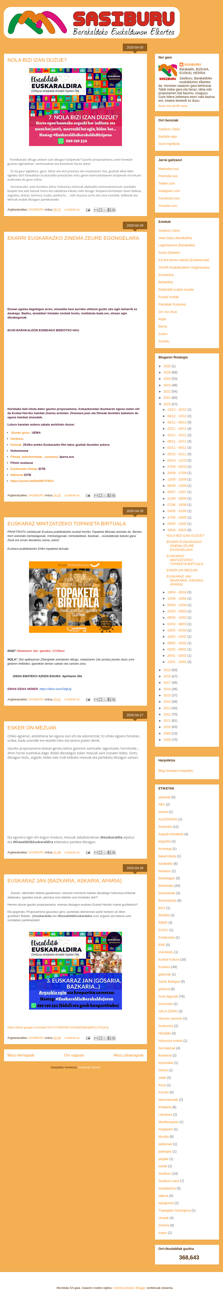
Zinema (163, 1225)
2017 (168, 682)
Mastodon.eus (168, 169)
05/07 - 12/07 (177, 492)
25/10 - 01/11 (177, 454)
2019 (168, 670)
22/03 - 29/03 (177, 611)
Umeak (163, 1218)
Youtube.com (167, 206)
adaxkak (164, 797)
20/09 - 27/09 (177, 473)
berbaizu (164, 871)
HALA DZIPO (167, 1011)
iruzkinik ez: (73, 209)
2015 (168, 695)
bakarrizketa (167, 856)
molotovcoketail (123, 1288)
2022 (168, 391)
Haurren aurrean (170, 1018)
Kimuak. (16, 444)
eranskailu (165, 952)
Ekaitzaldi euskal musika (176, 289)
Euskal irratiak (168, 297)
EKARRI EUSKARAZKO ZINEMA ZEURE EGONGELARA (73, 238)
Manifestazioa (168, 1122)
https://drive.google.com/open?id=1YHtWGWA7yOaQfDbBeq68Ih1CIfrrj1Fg (57, 1027)
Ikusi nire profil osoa (172, 106)
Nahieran (17, 475)
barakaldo (165, 863)
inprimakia (165, 1063)
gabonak (164, 974)
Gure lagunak (168, 996)
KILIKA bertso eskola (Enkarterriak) (183, 260)
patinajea (165, 1151)
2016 (168, 689)
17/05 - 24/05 (177, 517)
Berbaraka (166, 885)
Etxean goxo (20, 432)
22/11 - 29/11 (177, 428)
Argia (162, 319)
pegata (163, 1159)
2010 (168, 727)
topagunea (166, 1203)
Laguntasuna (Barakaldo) (176, 245)
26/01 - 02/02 (177, 655)
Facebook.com (169, 198)
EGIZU (163, 930)
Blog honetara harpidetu (175, 771)
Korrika (163, 1092)
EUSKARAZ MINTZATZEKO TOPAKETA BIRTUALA (66, 524)
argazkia (164, 841)
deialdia (164, 915)
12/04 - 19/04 (177, 598)
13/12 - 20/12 (177, 409)
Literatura (165, 1114)
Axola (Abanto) (169, 252)
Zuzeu (162, 334)
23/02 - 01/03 (177, 630)
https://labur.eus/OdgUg (55, 689)
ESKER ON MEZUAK (31, 728)
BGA (161, 908)
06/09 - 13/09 (177, 486)
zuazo (162, 1233)
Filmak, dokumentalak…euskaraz (34, 456)
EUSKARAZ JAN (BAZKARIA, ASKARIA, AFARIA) (64, 881)
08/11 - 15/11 (177, 441)
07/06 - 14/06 (177, 505)
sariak (162, 1166)
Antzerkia (165, 827)
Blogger (141, 1288)
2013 (168, 708)
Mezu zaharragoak (129, 1055)
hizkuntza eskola (170, 1041)
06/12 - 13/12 (177, 416)
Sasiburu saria (168, 1181)
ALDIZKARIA (167, 819)
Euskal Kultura (168, 959)
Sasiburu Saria (169, 129)
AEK (161, 804)
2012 (168, 714)
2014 (168, 701)
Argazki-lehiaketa (170, 834)
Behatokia (165, 282)
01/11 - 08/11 (177, 447)
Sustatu (163, 341)
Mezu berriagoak (20, 1055)
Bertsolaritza (167, 900)
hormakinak (166, 1048)
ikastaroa (165, 1055)
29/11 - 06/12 (177, 422)
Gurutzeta (165, 1004)
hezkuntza (165, 1026)
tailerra (163, 1196)
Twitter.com (166, 183)
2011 (168, 720)
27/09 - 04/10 (177, 466)
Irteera (163, 1070)
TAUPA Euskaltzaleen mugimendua (184, 267)
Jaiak (162, 1077)
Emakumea (166, 937)
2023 (168, 385)
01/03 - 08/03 (177, 624)
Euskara (164, 967)
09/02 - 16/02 (177, 643)
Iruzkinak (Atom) (89, 1067)
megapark (165, 1129)
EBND (162, 922)
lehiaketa (164, 1107)
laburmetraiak (168, 1100)
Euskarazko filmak (23, 469)
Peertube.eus (168, 176)
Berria (162, 326)
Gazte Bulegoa (169, 981)
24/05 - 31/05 (177, 511)
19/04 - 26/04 (177, 592)
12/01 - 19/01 (177, 662)
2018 (168, 676)
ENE (161, 945)
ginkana (164, 989)
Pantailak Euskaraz (172, 304)
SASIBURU (192, 64)
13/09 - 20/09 (177, 479)
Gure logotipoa (169, 144)
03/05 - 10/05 (177, 524)
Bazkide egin (167, 136)
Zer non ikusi (167, 312)
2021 (168, 398)
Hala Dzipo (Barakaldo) (175, 238)
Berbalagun (166, 878)
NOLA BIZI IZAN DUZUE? (37, 60)
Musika (163, 1136)
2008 (168, 739)
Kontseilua (166, 275)
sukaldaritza (167, 1188)
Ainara (163, 812)
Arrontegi (165, 849)
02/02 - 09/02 (177, 649)
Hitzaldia (164, 1033)
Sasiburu (164, 1173)
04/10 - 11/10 (177, 460)
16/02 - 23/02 (177, 636)
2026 (168, 366)
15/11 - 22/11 (177, 435)
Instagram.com (169, 191)
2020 (168, 404)
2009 (168, 733)
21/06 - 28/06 (177, 498)
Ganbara (16, 438)
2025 (168, 372)
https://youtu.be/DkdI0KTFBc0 (32, 481)
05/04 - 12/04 (177, 605)
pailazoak (165, 1144)
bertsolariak (166, 893)
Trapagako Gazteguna (174, 1210)
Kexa (162, 1085)
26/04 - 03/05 (177, 530)
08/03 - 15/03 (177, 617)
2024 (168, 378)
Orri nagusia (74, 1055)
